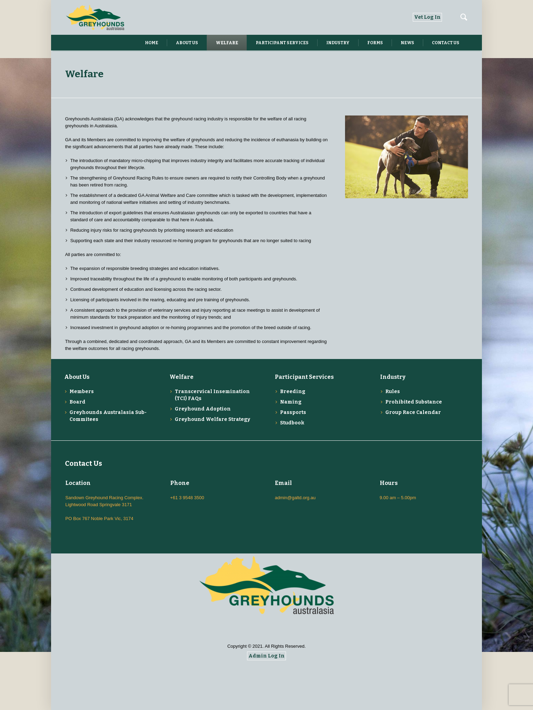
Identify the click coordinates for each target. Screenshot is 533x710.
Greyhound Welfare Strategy (212, 419)
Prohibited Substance (413, 402)
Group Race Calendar (413, 412)
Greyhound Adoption (203, 409)
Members (81, 391)
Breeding (292, 391)
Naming (291, 402)
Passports (293, 412)
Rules (392, 391)
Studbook (292, 423)
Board (77, 402)
